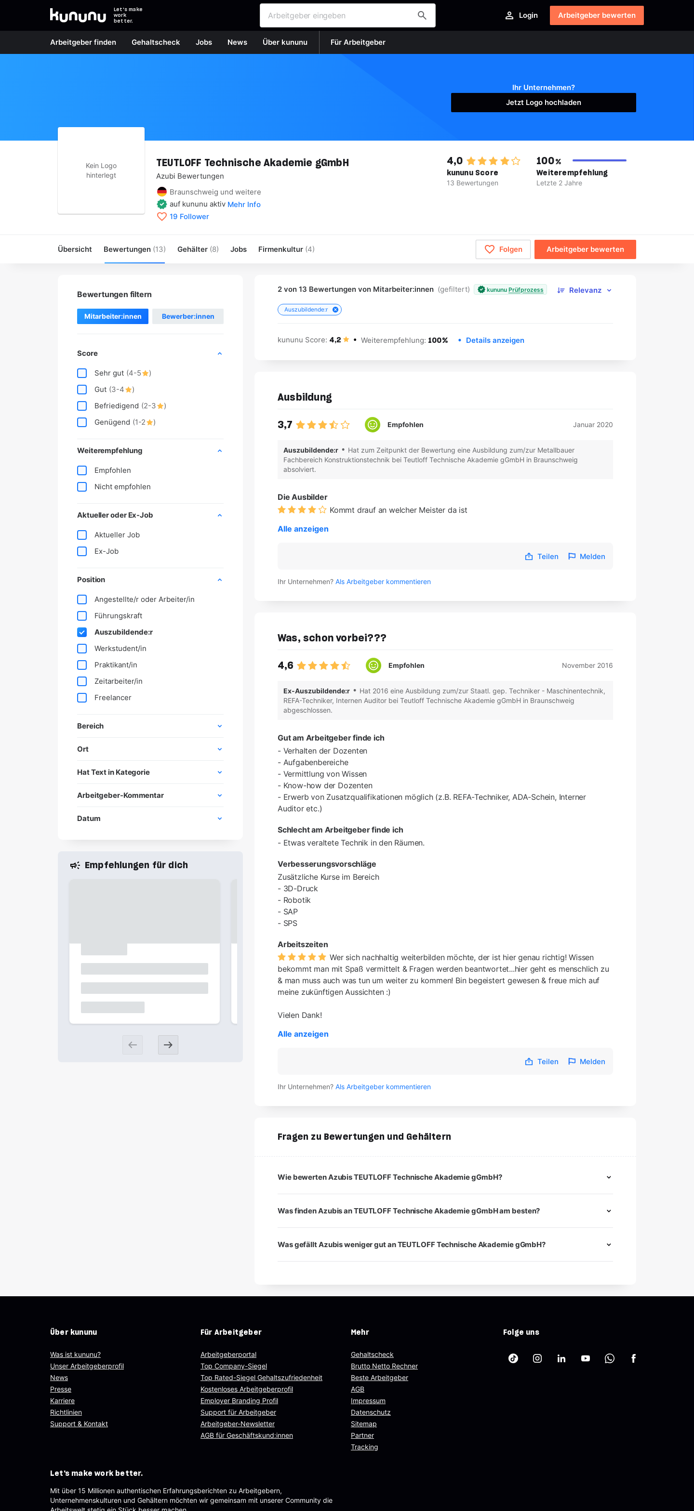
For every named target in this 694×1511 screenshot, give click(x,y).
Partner (362, 1435)
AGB (357, 1389)
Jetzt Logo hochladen (543, 102)
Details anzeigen (495, 340)
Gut (105, 389)
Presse (60, 1389)
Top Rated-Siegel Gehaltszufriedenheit (261, 1377)
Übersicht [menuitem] (75, 249)
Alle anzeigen (303, 529)
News (59, 1377)
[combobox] (348, 15)
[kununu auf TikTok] (513, 1358)
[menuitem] (286, 249)
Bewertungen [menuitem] (135, 249)
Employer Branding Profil (239, 1400)
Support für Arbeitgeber (238, 1412)
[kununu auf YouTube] (585, 1358)
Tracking (364, 1447)
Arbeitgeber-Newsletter (237, 1424)
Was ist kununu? (75, 1354)
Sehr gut (114, 373)
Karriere (62, 1400)
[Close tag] (335, 309)
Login (521, 15)
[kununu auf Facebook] (634, 1358)
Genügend (116, 422)
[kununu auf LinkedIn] (561, 1358)
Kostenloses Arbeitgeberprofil (246, 1389)
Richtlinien (66, 1412)
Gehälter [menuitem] (198, 249)
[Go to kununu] (78, 15)
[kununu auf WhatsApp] (610, 1358)
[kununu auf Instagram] (537, 1358)
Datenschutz (371, 1412)
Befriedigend (121, 406)
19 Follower (189, 216)
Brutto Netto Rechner (384, 1366)
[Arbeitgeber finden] (422, 15)
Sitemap (364, 1424)
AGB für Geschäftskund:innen (246, 1435)
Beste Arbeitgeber (379, 1377)
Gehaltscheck (372, 1354)
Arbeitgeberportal (228, 1354)
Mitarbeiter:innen (113, 316)
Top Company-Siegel (233, 1366)
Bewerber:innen (188, 316)
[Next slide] (168, 1045)
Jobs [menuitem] (238, 249)
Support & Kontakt (79, 1424)
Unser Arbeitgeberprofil (87, 1366)
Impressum (368, 1400)
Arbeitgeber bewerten (597, 15)
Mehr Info (244, 204)
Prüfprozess (526, 289)
